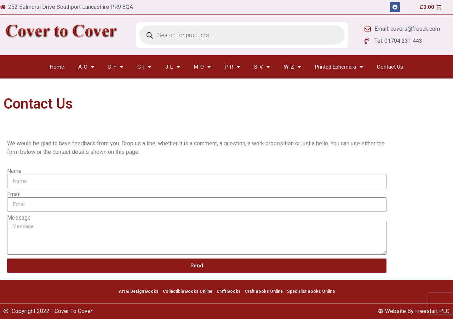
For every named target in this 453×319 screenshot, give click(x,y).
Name (14, 171)
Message (19, 218)
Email (14, 194)
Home (57, 67)
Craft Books (229, 291)
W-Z (292, 67)
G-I (144, 67)
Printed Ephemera (339, 67)
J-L (172, 67)
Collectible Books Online (187, 291)
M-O (202, 67)
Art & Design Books (139, 291)
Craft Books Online (264, 291)
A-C (86, 67)
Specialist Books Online (311, 291)
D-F (115, 67)
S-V (262, 67)
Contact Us (390, 67)
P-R (232, 67)
